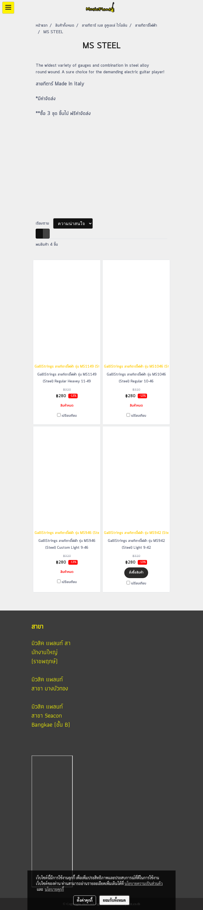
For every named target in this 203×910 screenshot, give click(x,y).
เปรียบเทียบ (69, 415)
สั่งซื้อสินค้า (136, 572)
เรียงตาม (44, 223)
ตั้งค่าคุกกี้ (84, 900)
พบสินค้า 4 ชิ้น (47, 245)
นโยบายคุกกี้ (54, 889)
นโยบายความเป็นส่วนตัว (144, 883)
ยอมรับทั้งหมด (114, 900)
